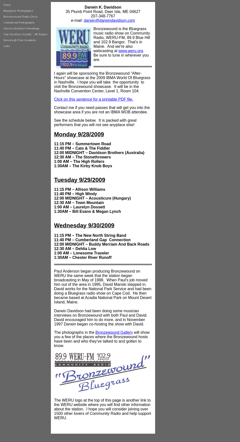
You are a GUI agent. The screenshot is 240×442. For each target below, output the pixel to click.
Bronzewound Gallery (114, 332)
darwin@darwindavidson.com (109, 20)
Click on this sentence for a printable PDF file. (93, 99)
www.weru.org (130, 51)
